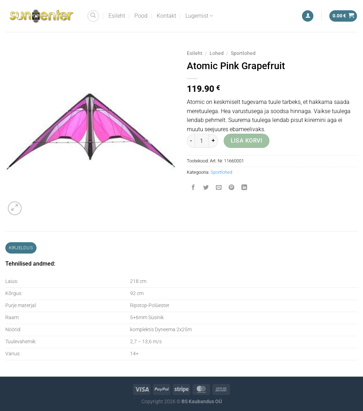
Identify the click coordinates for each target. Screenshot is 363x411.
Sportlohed (243, 53)
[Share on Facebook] (193, 188)
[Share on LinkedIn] (244, 188)
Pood (140, 15)
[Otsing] (93, 16)
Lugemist (199, 16)
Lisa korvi (247, 141)
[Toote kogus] (202, 141)
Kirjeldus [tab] (21, 247)
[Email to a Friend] (219, 188)
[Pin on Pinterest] (232, 188)
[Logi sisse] (307, 16)
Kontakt (166, 15)
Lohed (217, 53)
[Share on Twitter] (206, 188)
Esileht (116, 15)
